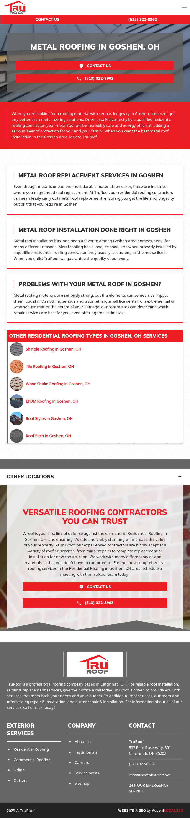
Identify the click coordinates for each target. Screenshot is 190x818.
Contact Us (47, 19)
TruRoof (136, 741)
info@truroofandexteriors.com (150, 775)
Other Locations (30, 476)
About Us (83, 741)
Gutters (20, 780)
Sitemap (82, 783)
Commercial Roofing (32, 759)
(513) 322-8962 (141, 764)
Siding (19, 770)
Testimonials (86, 752)
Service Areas (87, 773)
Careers (82, 762)
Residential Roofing (31, 749)
